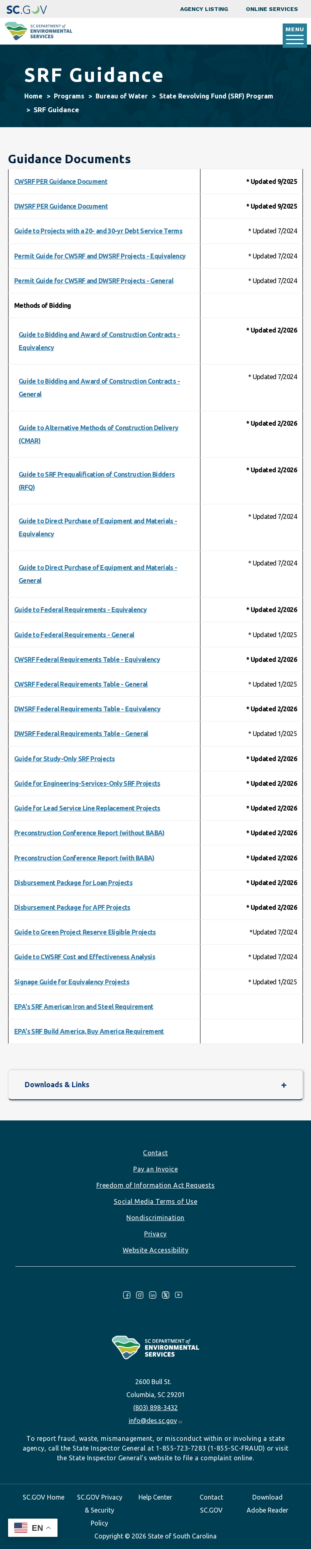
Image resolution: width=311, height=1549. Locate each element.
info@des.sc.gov (156, 1420)
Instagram (139, 1295)
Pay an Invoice (155, 1169)
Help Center (155, 1497)
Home (33, 96)
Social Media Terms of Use (156, 1201)
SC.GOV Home (43, 1497)
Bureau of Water (122, 96)
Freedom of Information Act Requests (155, 1185)
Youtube (178, 1295)
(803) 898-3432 (155, 1407)
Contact (155, 1152)
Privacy (155, 1233)
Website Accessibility (156, 1250)
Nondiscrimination (155, 1217)
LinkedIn (152, 1295)
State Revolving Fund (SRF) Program (216, 96)
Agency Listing (204, 9)
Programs (69, 96)
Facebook (126, 1295)
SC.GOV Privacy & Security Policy (99, 1510)
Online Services (272, 9)
